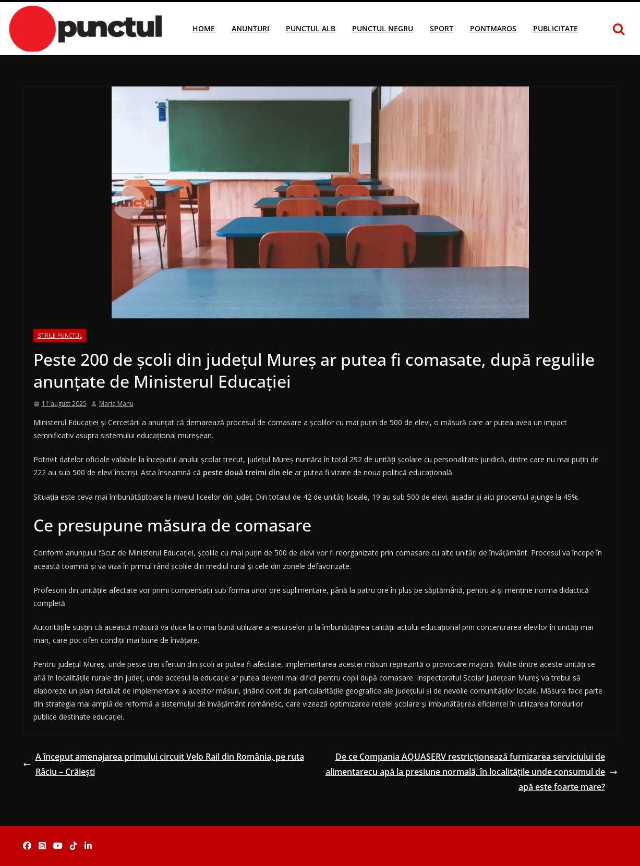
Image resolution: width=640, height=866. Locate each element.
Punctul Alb (310, 28)
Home (203, 28)
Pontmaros (493, 28)
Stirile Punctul (60, 335)
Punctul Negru (382, 28)
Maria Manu (116, 403)
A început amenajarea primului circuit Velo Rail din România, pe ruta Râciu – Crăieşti (163, 764)
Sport (441, 28)
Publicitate (555, 28)
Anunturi (250, 28)
